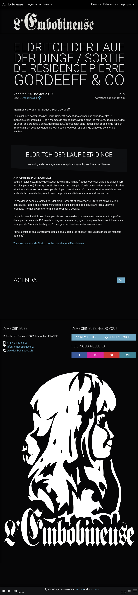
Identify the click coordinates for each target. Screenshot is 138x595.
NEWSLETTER (86, 337)
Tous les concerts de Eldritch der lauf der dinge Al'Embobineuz (49, 243)
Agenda (32, 4)
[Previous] (3, 591)
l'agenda (79, 589)
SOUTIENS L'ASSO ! (118, 337)
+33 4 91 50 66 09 (17, 342)
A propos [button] (126, 4)
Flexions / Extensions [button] (103, 4)
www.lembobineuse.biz (20, 350)
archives (95, 589)
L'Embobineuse (12, 4)
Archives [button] (44, 4)
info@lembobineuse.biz (20, 346)
